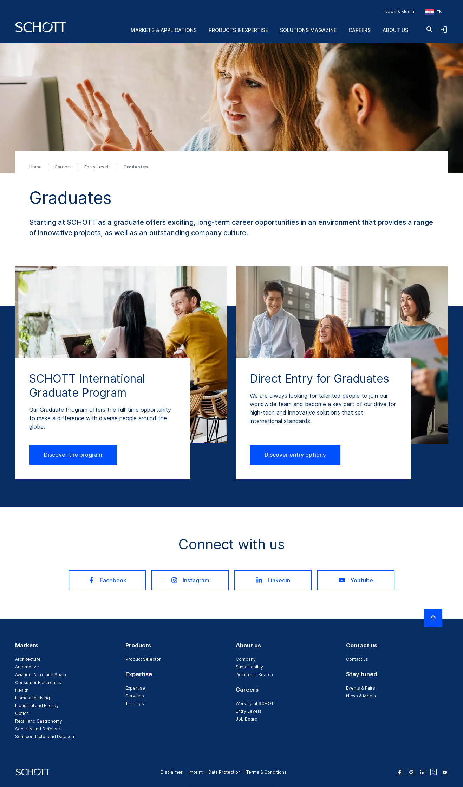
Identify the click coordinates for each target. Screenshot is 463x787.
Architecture (28, 659)
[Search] (429, 29)
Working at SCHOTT (256, 703)
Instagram (190, 580)
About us (395, 30)
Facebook (107, 580)
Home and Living (32, 697)
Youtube (356, 580)
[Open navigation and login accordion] (443, 29)
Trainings (134, 703)
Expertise (135, 688)
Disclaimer (172, 772)
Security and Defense (37, 728)
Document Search (254, 674)
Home (36, 166)
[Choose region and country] (433, 12)
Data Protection (224, 772)
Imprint (195, 772)
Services (134, 695)
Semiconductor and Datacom (45, 736)
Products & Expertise (238, 30)
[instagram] (411, 772)
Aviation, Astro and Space (41, 674)
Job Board (246, 719)
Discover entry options (295, 454)
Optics (22, 713)
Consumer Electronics (38, 682)
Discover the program (73, 454)
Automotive (27, 667)
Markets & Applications (164, 30)
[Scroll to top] (433, 618)
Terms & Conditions (266, 772)
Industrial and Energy (37, 705)
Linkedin (273, 580)
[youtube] (445, 772)
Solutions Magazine (308, 30)
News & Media (399, 11)
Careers (359, 30)
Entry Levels (98, 166)
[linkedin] (422, 772)
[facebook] (400, 772)
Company (246, 659)
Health (21, 690)
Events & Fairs (360, 688)
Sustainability (249, 667)
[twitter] (433, 772)
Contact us (357, 659)
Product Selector (143, 659)
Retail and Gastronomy (38, 721)
